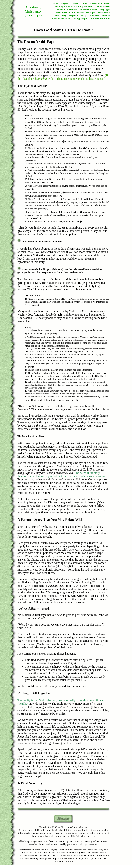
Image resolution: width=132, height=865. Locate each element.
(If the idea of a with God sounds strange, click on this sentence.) (62, 77)
